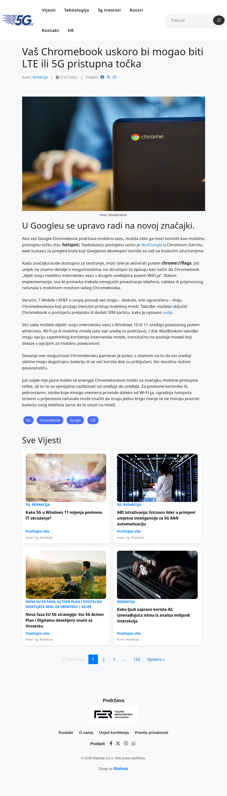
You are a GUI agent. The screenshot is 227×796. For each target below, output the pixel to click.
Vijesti (48, 10)
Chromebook (50, 420)
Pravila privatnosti (151, 733)
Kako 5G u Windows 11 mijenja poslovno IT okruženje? (64, 515)
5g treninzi (109, 10)
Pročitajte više (38, 531)
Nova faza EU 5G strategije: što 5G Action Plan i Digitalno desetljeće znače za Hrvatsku (65, 620)
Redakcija (40, 77)
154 (137, 659)
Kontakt (50, 30)
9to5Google (151, 244)
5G (28, 420)
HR (71, 30)
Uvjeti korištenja (114, 733)
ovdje (167, 312)
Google (75, 420)
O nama (86, 733)
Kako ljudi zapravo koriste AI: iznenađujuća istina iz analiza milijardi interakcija (153, 615)
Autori (136, 10)
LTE (93, 420)
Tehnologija (76, 10)
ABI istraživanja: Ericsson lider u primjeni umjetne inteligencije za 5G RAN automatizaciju (156, 518)
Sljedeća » (156, 659)
